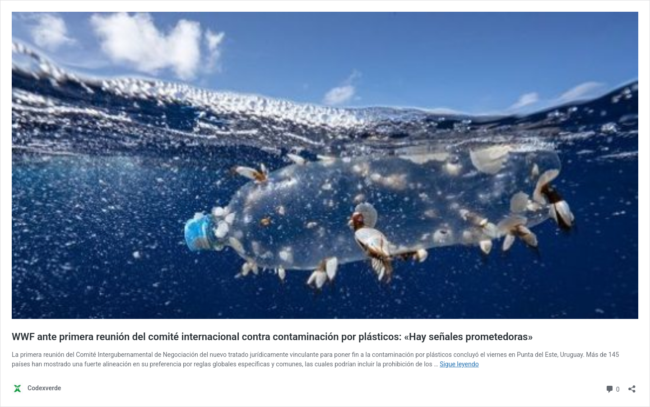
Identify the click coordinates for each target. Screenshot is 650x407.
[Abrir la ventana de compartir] (632, 386)
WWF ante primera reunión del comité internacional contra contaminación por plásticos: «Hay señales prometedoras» (272, 336)
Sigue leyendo (459, 364)
